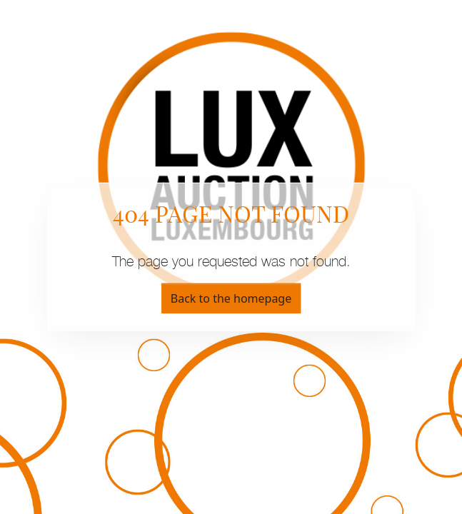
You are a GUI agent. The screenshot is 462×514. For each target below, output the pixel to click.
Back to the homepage (231, 298)
